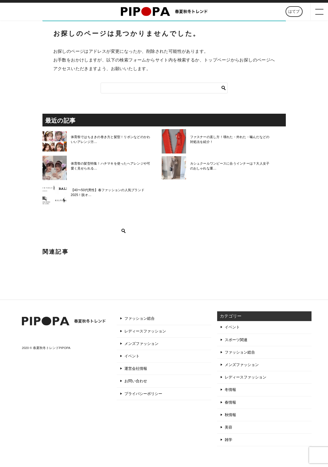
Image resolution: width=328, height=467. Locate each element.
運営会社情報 (135, 368)
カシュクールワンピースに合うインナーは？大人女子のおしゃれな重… (230, 166)
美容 (228, 427)
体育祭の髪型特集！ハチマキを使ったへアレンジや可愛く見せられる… (111, 166)
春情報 (230, 402)
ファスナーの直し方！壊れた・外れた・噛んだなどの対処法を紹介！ (230, 139)
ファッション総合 (139, 318)
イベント (132, 356)
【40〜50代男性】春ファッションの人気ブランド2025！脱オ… (107, 192)
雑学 (228, 439)
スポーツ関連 (236, 340)
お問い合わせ (135, 381)
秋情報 (230, 415)
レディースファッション (145, 331)
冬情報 (230, 389)
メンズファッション (141, 343)
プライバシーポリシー (143, 393)
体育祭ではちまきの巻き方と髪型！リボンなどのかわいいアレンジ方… (111, 139)
